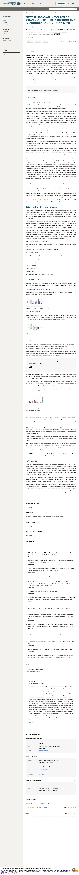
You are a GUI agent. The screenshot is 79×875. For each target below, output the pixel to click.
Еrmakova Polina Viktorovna (33, 779)
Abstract (4, 20)
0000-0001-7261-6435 (43, 750)
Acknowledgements (6, 38)
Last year (38, 806)
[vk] (65, 41)
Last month (46, 806)
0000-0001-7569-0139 (43, 768)
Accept (75, 871)
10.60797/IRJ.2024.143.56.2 (35, 335)
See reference (31, 548)
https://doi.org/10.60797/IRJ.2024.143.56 (60, 29)
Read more (31, 721)
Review (5, 50)
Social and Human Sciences (30, 12)
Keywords (5, 22)
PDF (36, 41)
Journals (33, 3)
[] (31, 102)
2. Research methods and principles (10, 27)
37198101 (41, 771)
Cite (42, 41)
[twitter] (67, 41)
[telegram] (69, 41)
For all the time (30, 806)
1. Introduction (5, 24)
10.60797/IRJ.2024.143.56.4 (35, 410)
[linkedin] (71, 41)
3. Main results (6, 29)
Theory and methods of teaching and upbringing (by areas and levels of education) (57, 12)
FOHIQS (74, 29)
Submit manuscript (61, 3)
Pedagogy (39, 12)
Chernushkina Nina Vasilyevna (34, 737)
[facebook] (63, 41)
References (5, 42)
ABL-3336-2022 (42, 773)
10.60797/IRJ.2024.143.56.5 (37, 682)
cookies (53, 871)
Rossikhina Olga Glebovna (33, 756)
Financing (5, 36)
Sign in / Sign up (71, 3)
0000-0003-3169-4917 (43, 792)
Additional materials (6, 33)
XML (29, 41)
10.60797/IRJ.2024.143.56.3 (37, 362)
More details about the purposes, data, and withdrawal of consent (13, 873)
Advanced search (70, 8)
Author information (6, 54)
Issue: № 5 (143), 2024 (63, 32)
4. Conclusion (5, 31)
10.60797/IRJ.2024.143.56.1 (35, 310)
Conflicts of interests (7, 40)
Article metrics (5, 57)
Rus (24, 3)
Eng (27, 3)
